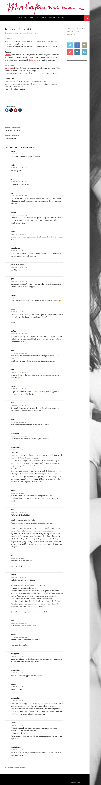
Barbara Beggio (82, 782)
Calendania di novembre (34, 128)
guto (12, 193)
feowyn (13, 490)
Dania (24, 33)
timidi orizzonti (16, 747)
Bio (25, 18)
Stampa (44, 18)
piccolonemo (15, 433)
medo (12, 510)
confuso (13, 331)
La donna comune (34, 136)
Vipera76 (13, 386)
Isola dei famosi (33, 60)
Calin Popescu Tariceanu (41, 41)
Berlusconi (9, 68)
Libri (37, 18)
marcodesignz (15, 248)
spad (12, 279)
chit (12, 555)
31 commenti (33, 33)
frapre (13, 309)
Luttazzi (8, 55)
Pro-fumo (29, 81)
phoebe (13, 151)
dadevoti (13, 575)
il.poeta (13, 295)
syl (11, 179)
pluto (12, 370)
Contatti (61, 18)
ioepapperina (15, 447)
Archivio (52, 18)
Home (20, 18)
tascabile (13, 212)
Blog (31, 18)
